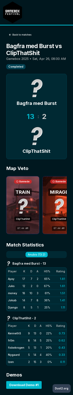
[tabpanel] (36, 313)
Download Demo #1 (24, 385)
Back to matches (20, 34)
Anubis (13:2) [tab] (36, 254)
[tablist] (36, 254)
